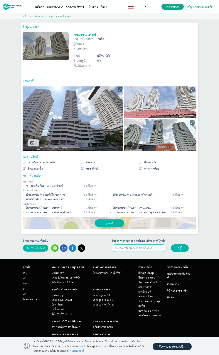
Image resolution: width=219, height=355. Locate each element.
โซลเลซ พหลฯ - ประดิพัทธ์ (106, 272)
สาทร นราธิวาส (102, 334)
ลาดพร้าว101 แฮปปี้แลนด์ (67, 321)
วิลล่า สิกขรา (58, 304)
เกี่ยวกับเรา (173, 284)
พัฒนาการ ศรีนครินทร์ (65, 334)
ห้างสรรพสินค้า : (31, 190)
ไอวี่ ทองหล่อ (58, 309)
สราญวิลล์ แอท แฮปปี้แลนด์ (66, 326)
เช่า (24, 277)
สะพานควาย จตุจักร (104, 267)
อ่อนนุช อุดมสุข (101, 289)
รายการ (50, 16)
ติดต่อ (104, 6)
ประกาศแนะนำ (55, 6)
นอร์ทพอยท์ (58, 272)
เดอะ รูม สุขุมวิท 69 (103, 299)
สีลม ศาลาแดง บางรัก (105, 321)
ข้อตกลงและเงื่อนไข (177, 267)
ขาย (25, 272)
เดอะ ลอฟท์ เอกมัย (62, 299)
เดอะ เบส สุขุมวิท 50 (103, 304)
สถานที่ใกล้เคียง (32, 175)
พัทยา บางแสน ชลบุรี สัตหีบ (68, 267)
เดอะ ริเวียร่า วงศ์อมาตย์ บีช (66, 277)
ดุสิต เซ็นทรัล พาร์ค (103, 326)
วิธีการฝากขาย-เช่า (177, 290)
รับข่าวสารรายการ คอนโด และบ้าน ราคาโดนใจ (139, 240)
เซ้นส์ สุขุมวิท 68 (101, 295)
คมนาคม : (28, 181)
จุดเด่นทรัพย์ (30, 157)
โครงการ (93, 6)
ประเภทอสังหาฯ (76, 6)
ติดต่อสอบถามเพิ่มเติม (35, 240)
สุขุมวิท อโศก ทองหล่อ (64, 289)
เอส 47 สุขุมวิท (59, 295)
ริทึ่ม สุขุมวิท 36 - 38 (62, 313)
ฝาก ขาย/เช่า (173, 6)
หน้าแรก (39, 6)
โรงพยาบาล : (29, 203)
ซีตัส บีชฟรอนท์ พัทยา (63, 282)
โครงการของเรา (31, 299)
